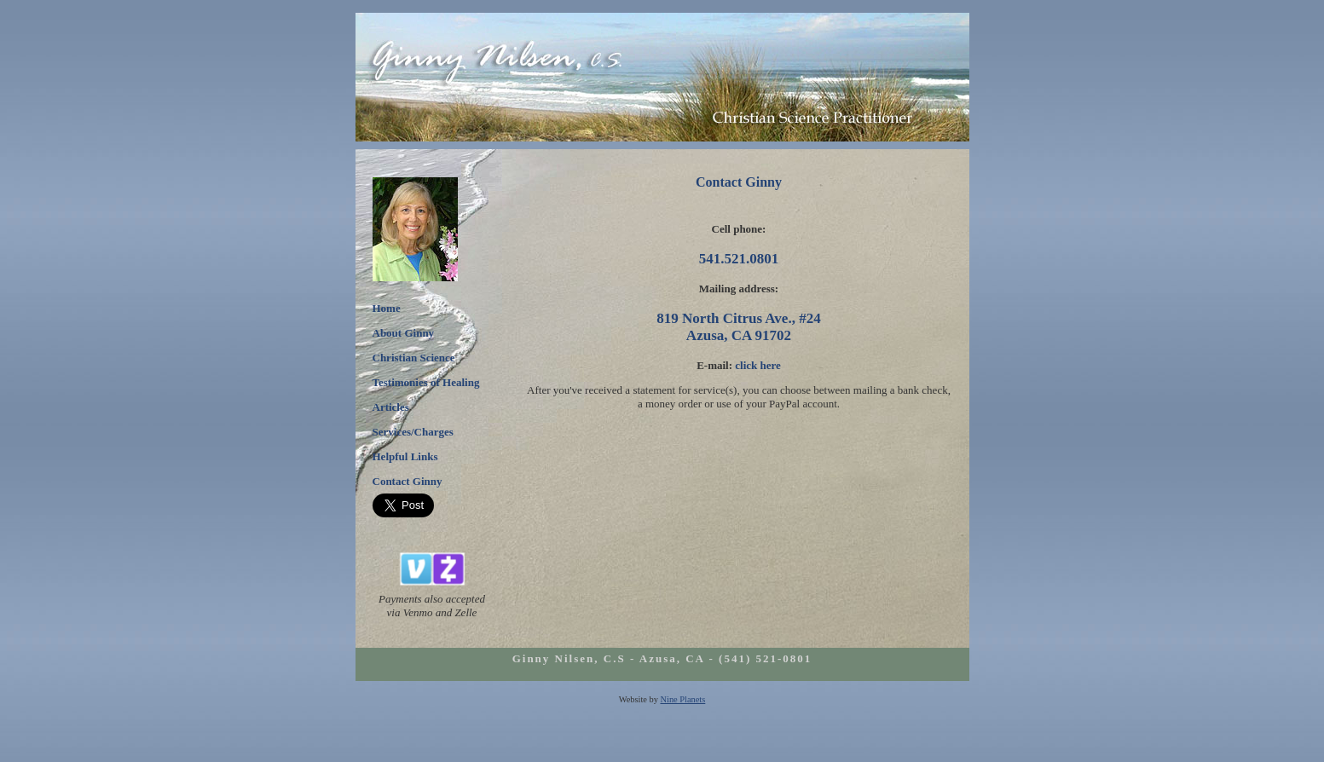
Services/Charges (413, 431)
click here (758, 365)
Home (387, 308)
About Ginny (404, 332)
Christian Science (414, 357)
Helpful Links (405, 456)
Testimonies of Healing (426, 382)
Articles (391, 407)
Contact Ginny (407, 481)
